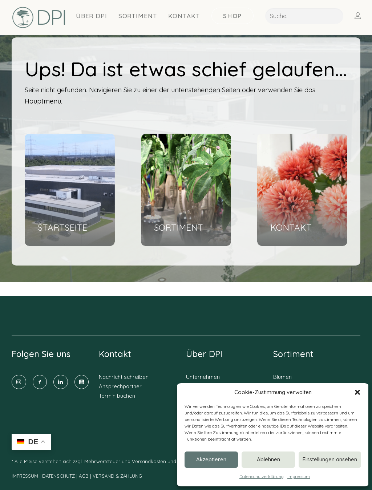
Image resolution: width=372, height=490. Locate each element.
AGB (84, 476)
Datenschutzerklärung (261, 476)
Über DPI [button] (91, 16)
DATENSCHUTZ (59, 476)
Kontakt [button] (184, 16)
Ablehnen (268, 459)
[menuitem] (91, 15)
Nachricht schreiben (124, 376)
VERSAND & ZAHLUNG (117, 476)
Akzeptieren (211, 459)
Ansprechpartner (120, 386)
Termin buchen (117, 395)
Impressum (298, 476)
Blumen (282, 376)
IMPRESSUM (25, 476)
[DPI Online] (39, 17)
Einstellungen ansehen (330, 459)
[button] (357, 392)
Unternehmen (203, 376)
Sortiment (137, 16)
